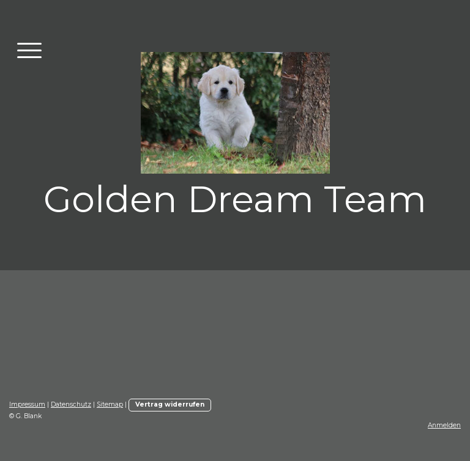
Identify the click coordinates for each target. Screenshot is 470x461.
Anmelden (444, 425)
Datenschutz (71, 404)
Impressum (27, 404)
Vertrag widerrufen (169, 404)
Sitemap (110, 404)
